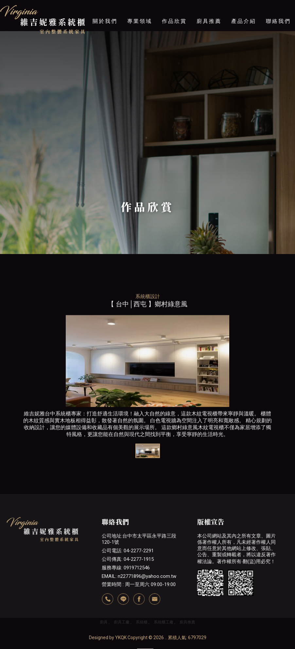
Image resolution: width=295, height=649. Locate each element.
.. (166, 637)
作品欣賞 (174, 21)
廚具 (104, 622)
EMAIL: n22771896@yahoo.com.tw (139, 576)
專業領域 (139, 21)
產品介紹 (243, 21)
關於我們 (105, 21)
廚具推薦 (209, 21)
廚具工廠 (122, 622)
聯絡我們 (278, 21)
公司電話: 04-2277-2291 (128, 551)
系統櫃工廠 (163, 622)
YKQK (121, 637)
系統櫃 (142, 622)
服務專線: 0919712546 (126, 568)
